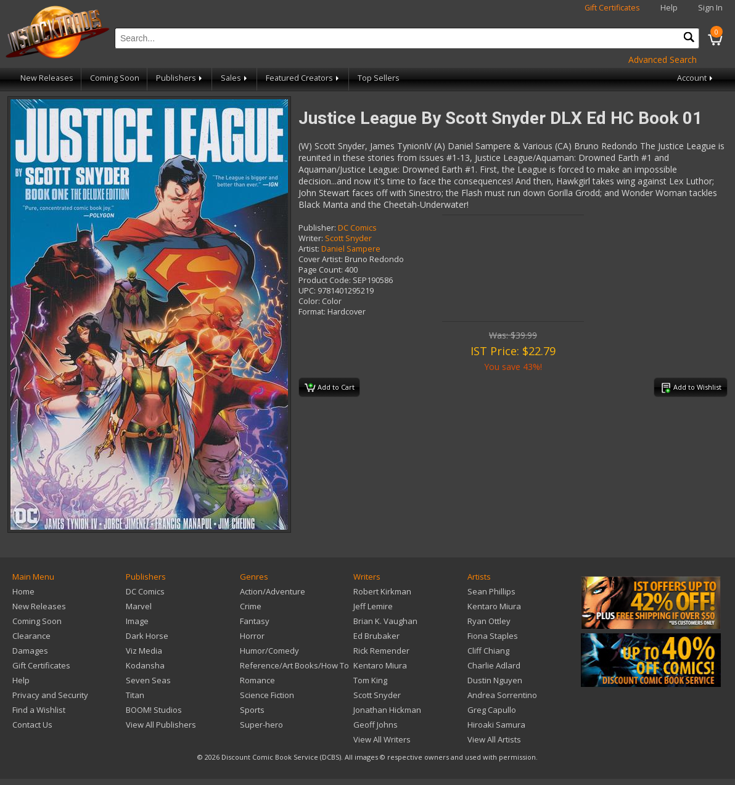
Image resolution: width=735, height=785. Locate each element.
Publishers (180, 78)
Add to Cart (330, 387)
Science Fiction (267, 695)
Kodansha (145, 665)
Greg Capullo (491, 709)
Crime (250, 606)
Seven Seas (148, 680)
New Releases (46, 78)
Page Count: (320, 270)
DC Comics (357, 228)
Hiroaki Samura (496, 724)
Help (669, 7)
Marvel (139, 606)
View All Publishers (161, 724)
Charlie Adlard (493, 665)
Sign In (710, 7)
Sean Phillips (491, 591)
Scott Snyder (348, 238)
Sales (235, 78)
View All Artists (494, 739)
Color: (309, 301)
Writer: (310, 238)
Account (696, 78)
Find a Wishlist (38, 709)
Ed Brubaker (376, 635)
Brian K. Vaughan (385, 621)
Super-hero (261, 724)
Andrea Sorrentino (502, 695)
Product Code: (324, 280)
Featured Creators (303, 78)
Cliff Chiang (488, 650)
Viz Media (144, 650)
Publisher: (317, 228)
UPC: (307, 291)
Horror (252, 635)
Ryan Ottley (489, 621)
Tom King (370, 680)
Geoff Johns (375, 724)
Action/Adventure (272, 591)
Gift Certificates (612, 7)
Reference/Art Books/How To (294, 665)
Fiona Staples (492, 635)
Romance (257, 680)
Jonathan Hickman (387, 709)
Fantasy (254, 621)
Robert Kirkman (382, 591)
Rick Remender (381, 650)
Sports (252, 709)
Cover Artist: (320, 259)
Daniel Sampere (350, 249)
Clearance (31, 635)
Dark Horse (147, 635)
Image (137, 621)
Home (23, 591)
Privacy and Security (50, 695)
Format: (312, 311)
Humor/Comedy (269, 650)
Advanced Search (662, 59)
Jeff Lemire (373, 606)
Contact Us (32, 724)
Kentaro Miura (380, 665)
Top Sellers (379, 78)
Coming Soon (114, 78)
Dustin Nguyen (494, 680)
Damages (30, 650)
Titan (135, 695)
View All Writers (382, 739)
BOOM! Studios (154, 709)
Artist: (308, 249)
